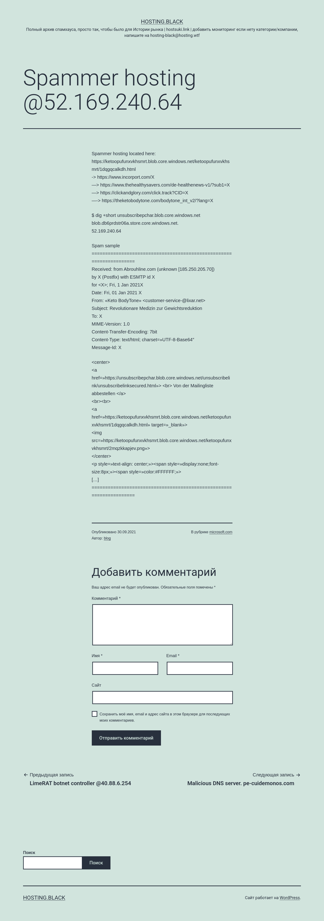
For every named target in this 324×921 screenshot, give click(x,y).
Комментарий (106, 598)
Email (172, 655)
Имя (97, 655)
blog (107, 538)
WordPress (290, 897)
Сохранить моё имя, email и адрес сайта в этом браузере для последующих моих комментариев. (165, 717)
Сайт (96, 685)
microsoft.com (220, 532)
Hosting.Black (162, 21)
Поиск (29, 852)
